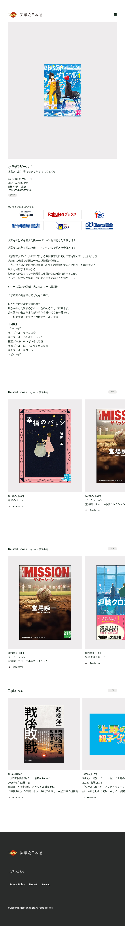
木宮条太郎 (14, 171)
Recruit (33, 884)
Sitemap (45, 884)
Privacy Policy (17, 884)
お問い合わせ (17, 871)
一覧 (112, 391)
